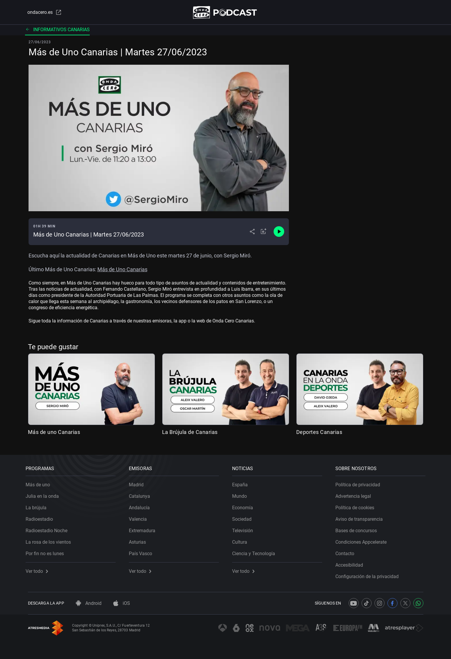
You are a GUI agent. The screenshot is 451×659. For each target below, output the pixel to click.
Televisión (244, 528)
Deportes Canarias (319, 433)
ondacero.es (42, 12)
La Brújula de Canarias (190, 433)
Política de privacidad (360, 482)
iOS (121, 603)
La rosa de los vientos (50, 540)
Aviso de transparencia (361, 517)
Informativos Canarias (57, 31)
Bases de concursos (358, 528)
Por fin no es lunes (47, 551)
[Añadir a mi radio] (263, 233)
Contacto (347, 551)
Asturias (139, 540)
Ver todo (39, 569)
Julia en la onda (44, 494)
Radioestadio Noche (49, 528)
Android (88, 603)
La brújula (38, 505)
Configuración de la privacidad (369, 574)
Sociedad (244, 517)
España (242, 482)
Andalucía (141, 505)
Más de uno (40, 482)
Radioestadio (41, 517)
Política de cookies (357, 505)
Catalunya (141, 494)
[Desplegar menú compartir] (252, 233)
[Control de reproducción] (279, 233)
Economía (244, 505)
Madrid (138, 482)
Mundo (241, 494)
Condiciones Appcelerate (363, 540)
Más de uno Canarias (54, 433)
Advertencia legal (355, 494)
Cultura (241, 540)
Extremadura (144, 528)
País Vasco (142, 551)
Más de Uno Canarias (122, 270)
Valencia (140, 517)
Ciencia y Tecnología (255, 551)
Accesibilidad (351, 563)
